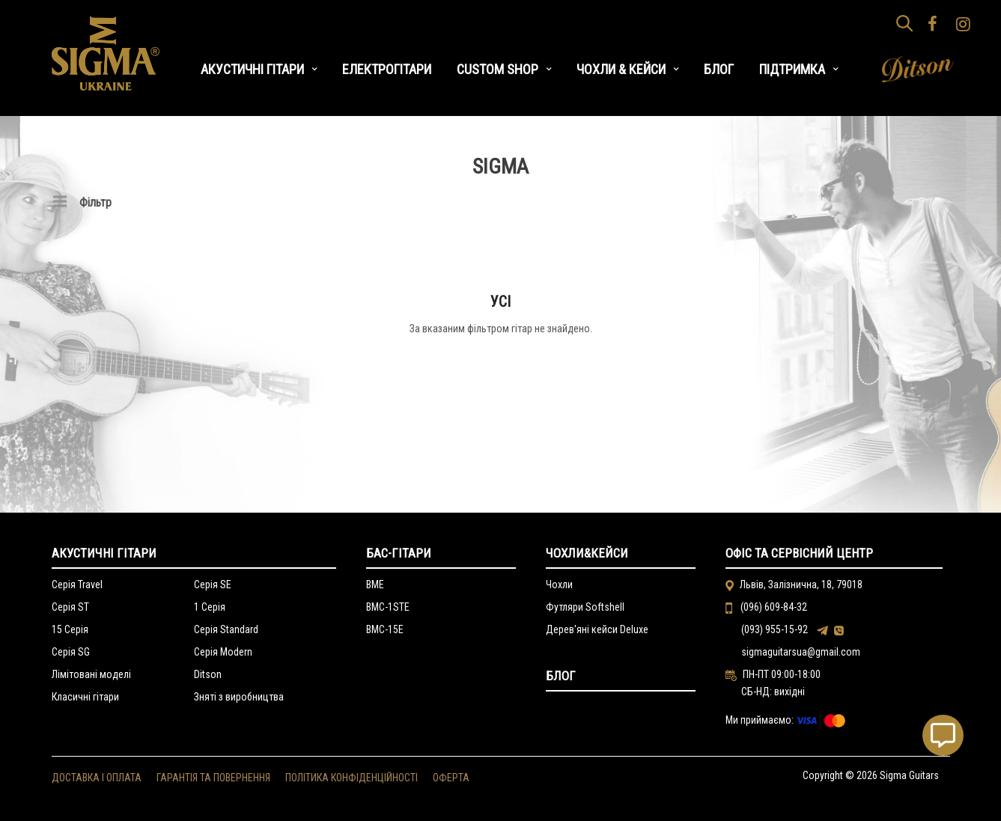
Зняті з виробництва (239, 697)
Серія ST (70, 607)
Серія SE (212, 584)
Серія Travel (77, 584)
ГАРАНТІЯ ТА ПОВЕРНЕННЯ (213, 778)
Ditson (208, 674)
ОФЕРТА (451, 778)
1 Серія (209, 607)
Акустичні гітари (104, 553)
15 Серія (70, 629)
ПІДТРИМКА (792, 69)
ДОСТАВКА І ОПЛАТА (97, 778)
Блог (561, 675)
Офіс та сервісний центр (799, 553)
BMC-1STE (388, 607)
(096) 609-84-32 (772, 607)
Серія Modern (223, 652)
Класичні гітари (85, 697)
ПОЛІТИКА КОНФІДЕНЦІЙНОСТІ (351, 778)
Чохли (559, 584)
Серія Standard (226, 629)
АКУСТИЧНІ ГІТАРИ (252, 69)
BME (375, 584)
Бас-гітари (398, 553)
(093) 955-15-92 (774, 629)
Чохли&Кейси (587, 553)
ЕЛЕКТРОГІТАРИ (386, 69)
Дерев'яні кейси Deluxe (597, 629)
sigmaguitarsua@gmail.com (800, 652)
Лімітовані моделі (91, 674)
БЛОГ (719, 69)
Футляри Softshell (585, 607)
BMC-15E (385, 629)
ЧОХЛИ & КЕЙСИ (621, 69)
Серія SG (71, 652)
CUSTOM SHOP (497, 69)
